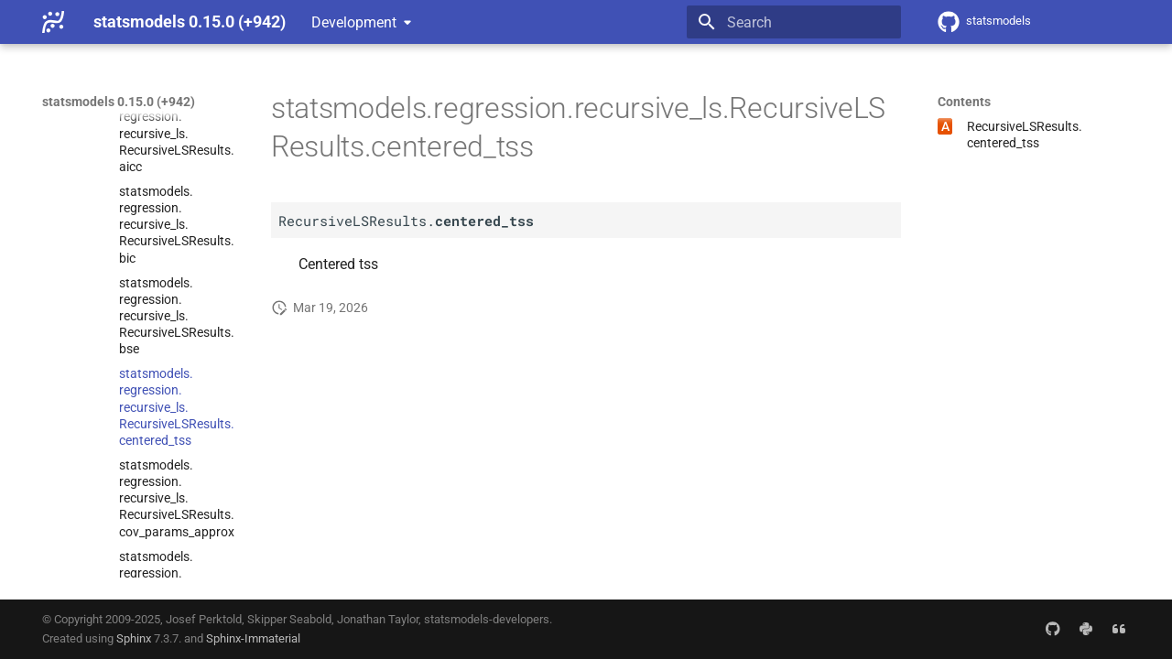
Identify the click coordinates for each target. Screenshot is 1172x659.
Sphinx (133, 638)
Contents (964, 101)
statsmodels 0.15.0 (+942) (118, 101)
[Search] (794, 21)
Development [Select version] (353, 22)
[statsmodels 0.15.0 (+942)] (53, 22)
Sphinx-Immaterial (253, 638)
